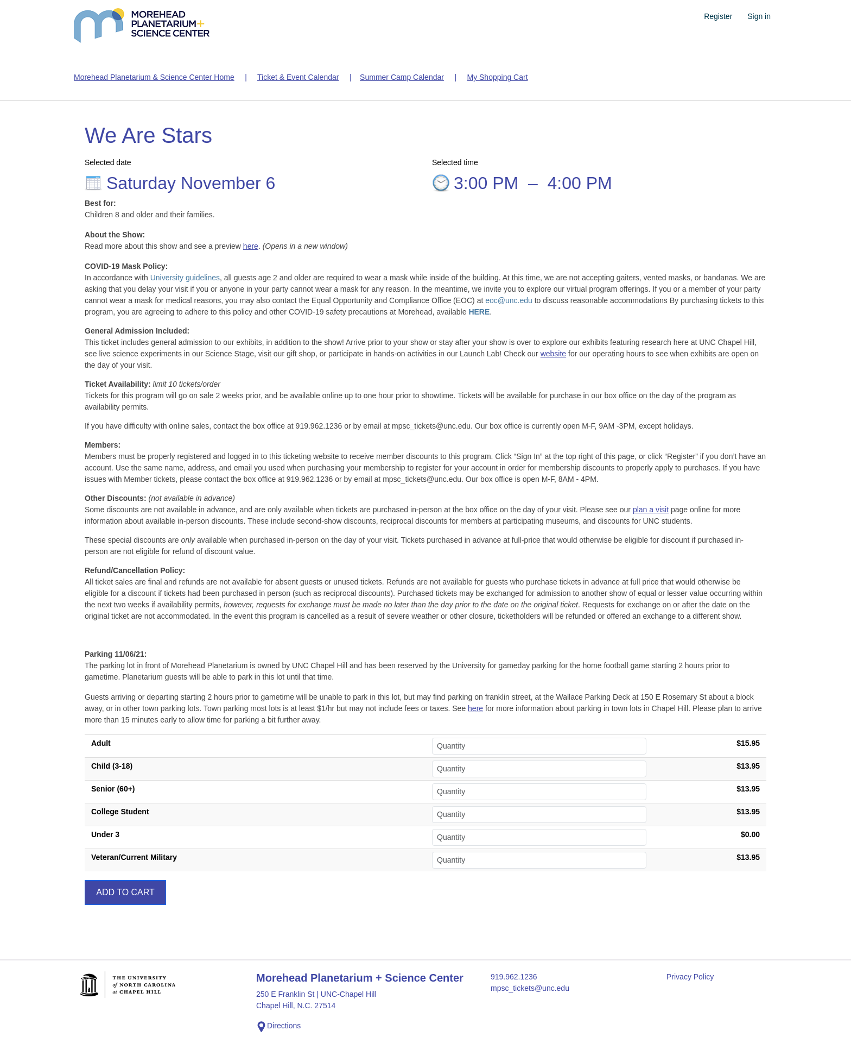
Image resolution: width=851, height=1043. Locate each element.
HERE (479, 311)
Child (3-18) (111, 766)
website (553, 353)
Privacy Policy (690, 976)
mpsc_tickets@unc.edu (530, 988)
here (250, 246)
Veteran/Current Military (134, 857)
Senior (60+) (113, 788)
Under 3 (105, 834)
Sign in (759, 16)
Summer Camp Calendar (402, 77)
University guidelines (185, 277)
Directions (278, 1026)
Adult (101, 743)
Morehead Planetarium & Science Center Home (154, 77)
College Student (120, 811)
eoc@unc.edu (508, 300)
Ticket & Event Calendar (298, 77)
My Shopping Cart (497, 77)
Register (718, 16)
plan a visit (651, 509)
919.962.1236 (514, 976)
